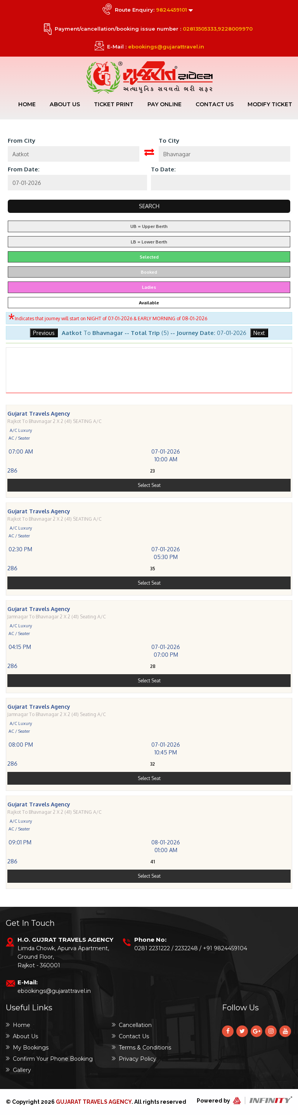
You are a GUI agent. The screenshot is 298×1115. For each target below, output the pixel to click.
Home (28, 104)
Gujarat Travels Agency (94, 1102)
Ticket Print (114, 104)
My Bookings (27, 1047)
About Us (66, 104)
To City (169, 141)
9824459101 (171, 10)
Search (149, 206)
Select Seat (149, 510)
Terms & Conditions (141, 1047)
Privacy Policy (134, 1058)
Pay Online (165, 104)
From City (21, 141)
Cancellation (132, 1025)
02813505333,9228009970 (218, 29)
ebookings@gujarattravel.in (166, 46)
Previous (44, 333)
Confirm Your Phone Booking (49, 1058)
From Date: (24, 169)
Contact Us (215, 104)
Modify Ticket (270, 104)
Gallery (18, 1070)
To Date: (163, 169)
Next (259, 333)
